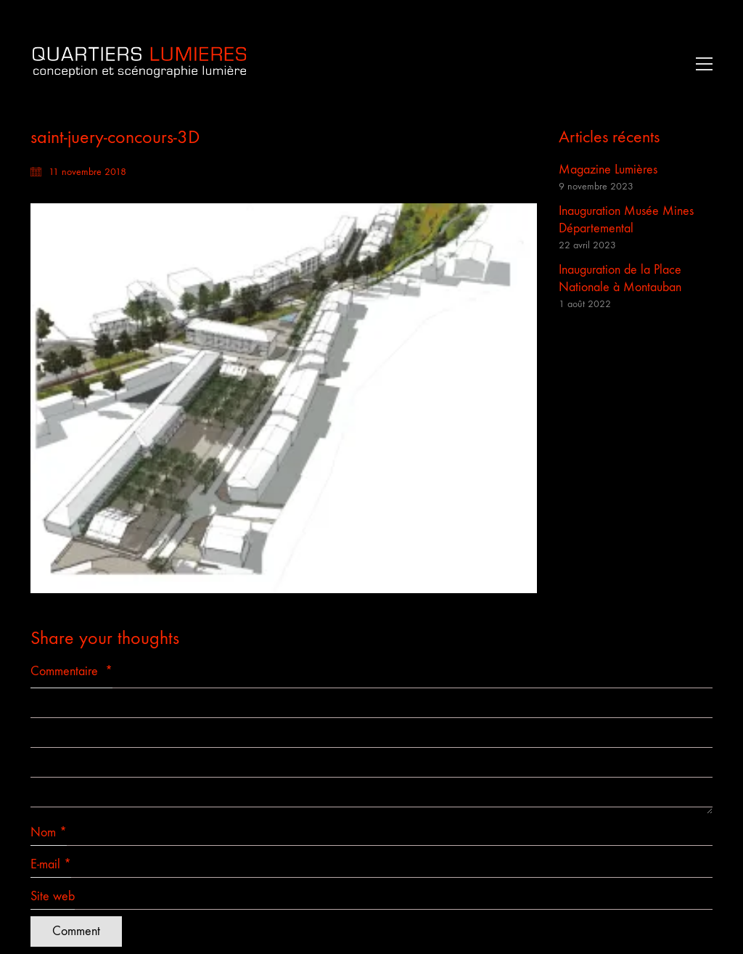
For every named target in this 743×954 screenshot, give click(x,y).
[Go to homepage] (139, 63)
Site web (52, 896)
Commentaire (71, 671)
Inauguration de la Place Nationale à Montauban (620, 278)
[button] (701, 64)
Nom (48, 832)
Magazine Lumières (608, 169)
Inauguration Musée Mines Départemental (626, 219)
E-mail (50, 864)
